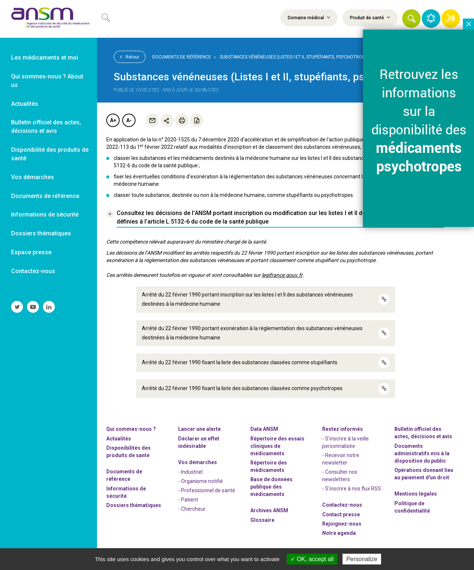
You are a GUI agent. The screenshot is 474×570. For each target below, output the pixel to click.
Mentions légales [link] (415, 494)
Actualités (118, 439)
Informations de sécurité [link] (45, 214)
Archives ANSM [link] (269, 510)
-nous (341, 524)
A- (129, 120)
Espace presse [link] (31, 252)
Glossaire (262, 520)
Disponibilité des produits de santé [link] (50, 154)
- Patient (188, 500)
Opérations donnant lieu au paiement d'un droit (423, 473)
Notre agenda (339, 533)
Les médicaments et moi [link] (44, 57)
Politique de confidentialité (412, 507)
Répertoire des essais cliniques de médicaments (277, 446)
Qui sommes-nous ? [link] (131, 429)
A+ (113, 120)
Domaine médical (309, 17)
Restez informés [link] (342, 429)
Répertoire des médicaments (268, 466)
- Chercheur (192, 509)
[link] (48, 19)
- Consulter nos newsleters (339, 475)
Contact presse (341, 514)
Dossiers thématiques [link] (41, 233)
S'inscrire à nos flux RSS (353, 489)
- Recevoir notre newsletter (340, 459)
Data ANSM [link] (264, 429)
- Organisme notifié (200, 481)
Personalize (361, 559)
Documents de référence (181, 57)
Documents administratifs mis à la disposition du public (422, 453)
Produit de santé (370, 17)
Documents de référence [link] (45, 196)
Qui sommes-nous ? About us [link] (47, 80)
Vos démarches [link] (32, 177)
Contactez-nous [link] (33, 271)
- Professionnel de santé (206, 490)
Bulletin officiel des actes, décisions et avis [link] (46, 126)
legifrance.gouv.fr (282, 275)
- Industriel (190, 472)
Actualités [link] (24, 103)
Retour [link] (129, 57)
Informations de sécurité (126, 492)
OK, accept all (312, 559)
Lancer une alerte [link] (199, 429)
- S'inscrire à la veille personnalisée (345, 442)
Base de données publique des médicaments (271, 486)
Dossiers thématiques (133, 505)
